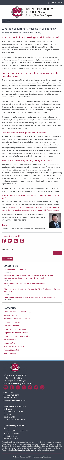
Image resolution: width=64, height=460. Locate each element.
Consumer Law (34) (12, 322)
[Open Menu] (4, 21)
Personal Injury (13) (11, 350)
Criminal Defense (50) (12, 326)
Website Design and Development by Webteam (32, 457)
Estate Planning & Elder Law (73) (17, 336)
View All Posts (7, 258)
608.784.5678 (56, 3)
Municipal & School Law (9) (15, 347)
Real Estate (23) (10, 354)
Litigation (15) (9, 343)
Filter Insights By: (8, 249)
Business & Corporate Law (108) (17, 319)
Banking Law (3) (10, 315)
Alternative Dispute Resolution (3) (17, 312)
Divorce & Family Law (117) (15, 329)
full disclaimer (20, 450)
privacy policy (34, 450)
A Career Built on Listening (15, 270)
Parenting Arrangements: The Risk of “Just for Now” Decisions (29, 297)
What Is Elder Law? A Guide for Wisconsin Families (24, 284)
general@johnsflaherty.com (14, 400)
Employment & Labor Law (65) (16, 333)
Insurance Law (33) (11, 340)
